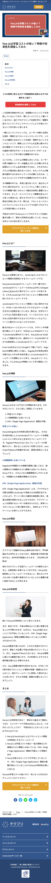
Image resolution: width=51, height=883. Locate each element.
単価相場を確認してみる (25, 104)
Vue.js (18, 812)
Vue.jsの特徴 (9, 72)
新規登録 (39, 7)
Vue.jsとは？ (9, 68)
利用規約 (13, 864)
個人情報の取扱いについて (30, 864)
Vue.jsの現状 (9, 76)
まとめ (7, 84)
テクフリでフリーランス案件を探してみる (25, 229)
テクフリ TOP (7, 812)
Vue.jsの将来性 (10, 80)
